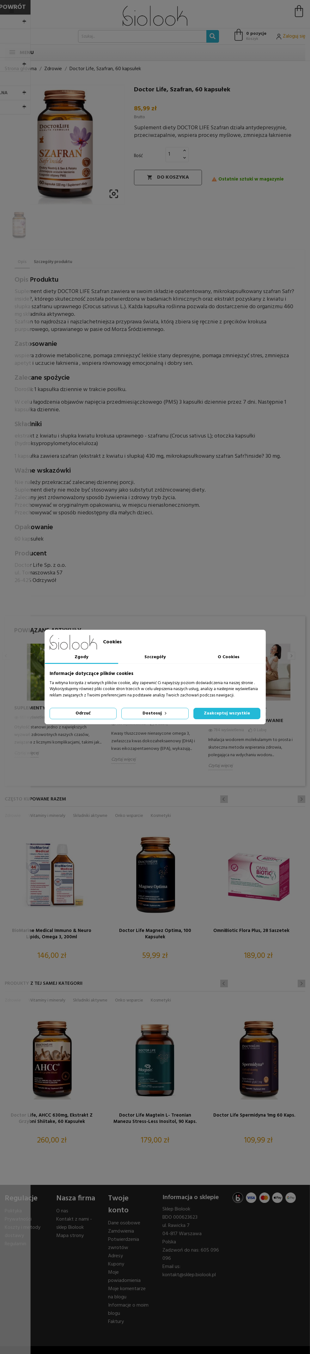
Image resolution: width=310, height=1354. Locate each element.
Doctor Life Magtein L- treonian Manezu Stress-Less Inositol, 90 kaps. (155, 1118)
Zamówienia (121, 1231)
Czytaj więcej (26, 753)
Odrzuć (83, 713)
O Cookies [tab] (229, 657)
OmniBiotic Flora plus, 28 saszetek (251, 931)
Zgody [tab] (81, 657)
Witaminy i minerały (46, 815)
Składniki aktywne (90, 815)
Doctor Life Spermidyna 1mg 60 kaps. (254, 1115)
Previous (6, 656)
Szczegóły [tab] (155, 657)
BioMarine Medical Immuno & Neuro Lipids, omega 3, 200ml (51, 934)
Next (291, 656)
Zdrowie (13, 815)
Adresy (115, 1256)
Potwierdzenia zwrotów (123, 1243)
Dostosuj (155, 713)
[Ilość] (173, 154)
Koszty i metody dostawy (22, 1231)
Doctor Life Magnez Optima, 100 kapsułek (155, 934)
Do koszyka (167, 177)
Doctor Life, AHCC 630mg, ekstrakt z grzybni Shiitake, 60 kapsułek (52, 1118)
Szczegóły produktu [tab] (53, 262)
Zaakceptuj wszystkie (227, 713)
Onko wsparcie (129, 815)
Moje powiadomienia (124, 1276)
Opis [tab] (22, 262)
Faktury (116, 1322)
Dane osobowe (124, 1223)
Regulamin (15, 1244)
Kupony (116, 1264)
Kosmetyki (161, 815)
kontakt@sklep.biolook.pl (189, 1275)
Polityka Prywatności (18, 1215)
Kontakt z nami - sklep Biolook (74, 1223)
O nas (62, 1211)
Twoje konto (118, 1204)
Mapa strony (70, 1236)
